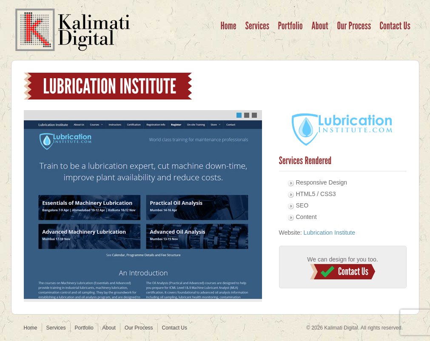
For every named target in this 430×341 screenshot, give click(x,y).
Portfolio (84, 328)
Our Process (139, 328)
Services (56, 328)
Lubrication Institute (329, 232)
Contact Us (342, 271)
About (109, 328)
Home (30, 328)
